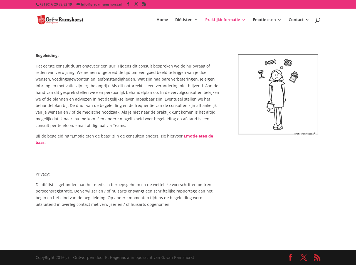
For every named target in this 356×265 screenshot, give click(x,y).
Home (162, 20)
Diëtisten (183, 20)
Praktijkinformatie (222, 20)
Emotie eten (264, 20)
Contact (296, 20)
